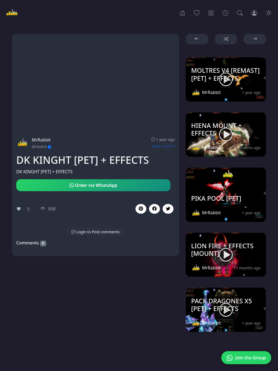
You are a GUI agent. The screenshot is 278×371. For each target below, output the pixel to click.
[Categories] (211, 12)
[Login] (254, 12)
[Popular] (197, 12)
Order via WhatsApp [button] (94, 185)
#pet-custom (163, 146)
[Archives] (225, 12)
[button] (154, 209)
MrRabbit (41, 140)
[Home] (182, 12)
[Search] (240, 12)
